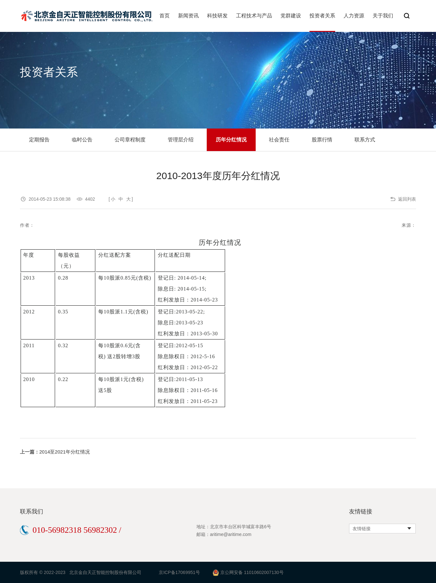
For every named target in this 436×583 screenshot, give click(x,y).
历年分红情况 (231, 139)
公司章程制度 (130, 139)
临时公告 (82, 139)
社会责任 (279, 139)
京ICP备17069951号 (179, 572)
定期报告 (39, 139)
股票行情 (322, 139)
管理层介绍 (181, 139)
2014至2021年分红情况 (64, 451)
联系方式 (365, 139)
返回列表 (407, 199)
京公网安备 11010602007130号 (252, 572)
